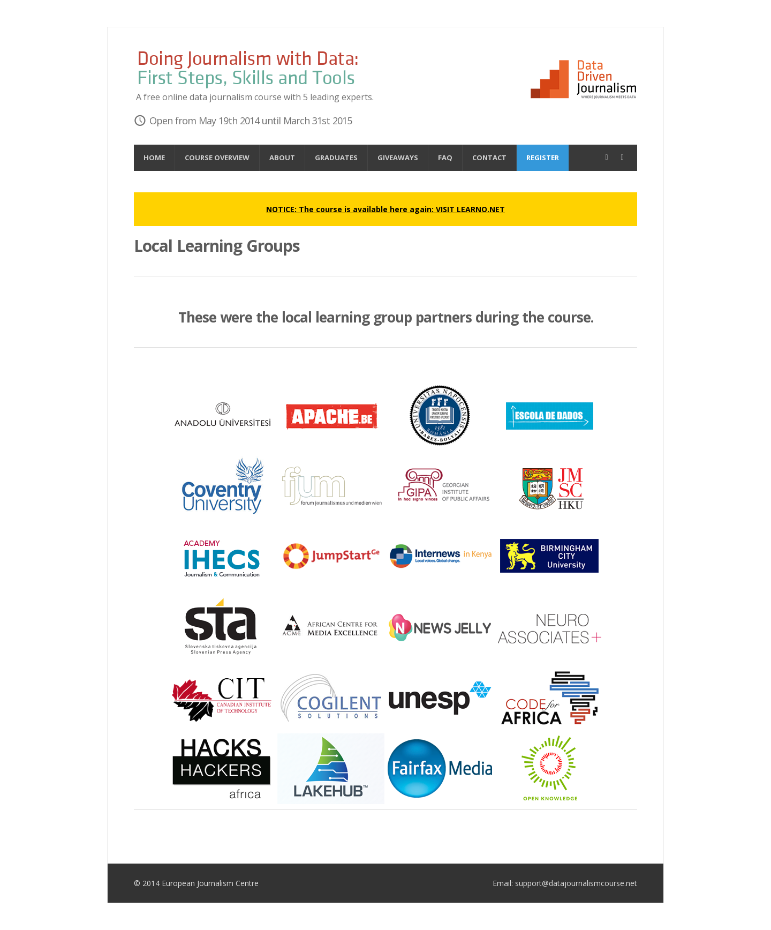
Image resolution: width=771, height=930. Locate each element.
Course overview (217, 157)
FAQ (445, 157)
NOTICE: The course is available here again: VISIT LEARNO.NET (385, 209)
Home (154, 157)
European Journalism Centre (210, 883)
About (282, 157)
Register (542, 157)
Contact (489, 157)
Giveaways (397, 157)
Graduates (336, 157)
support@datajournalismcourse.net (576, 883)
